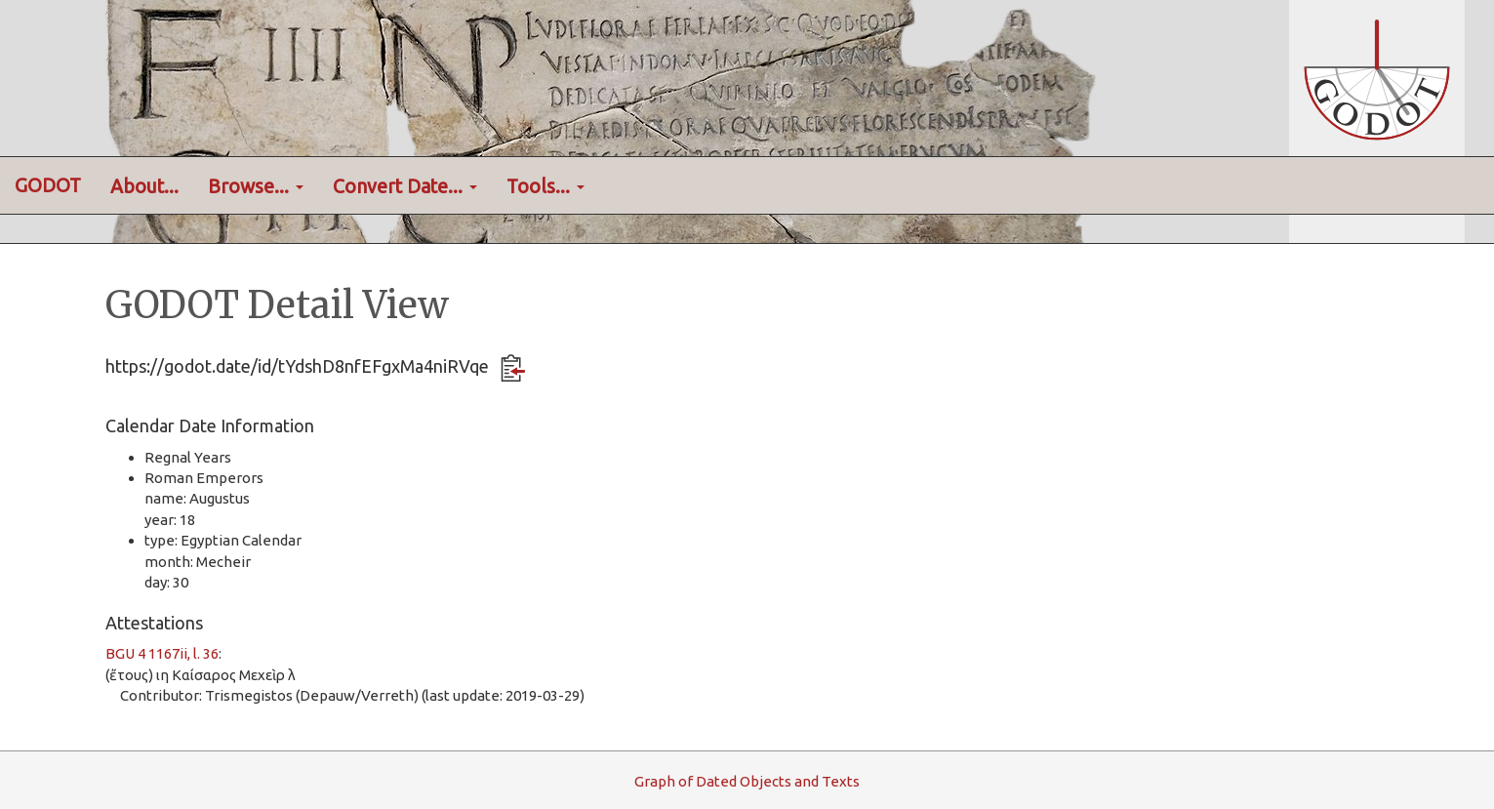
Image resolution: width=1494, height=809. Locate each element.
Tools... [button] (545, 186)
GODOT (48, 185)
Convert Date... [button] (405, 186)
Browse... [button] (255, 186)
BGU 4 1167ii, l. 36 (162, 653)
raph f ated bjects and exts (747, 781)
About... (144, 186)
